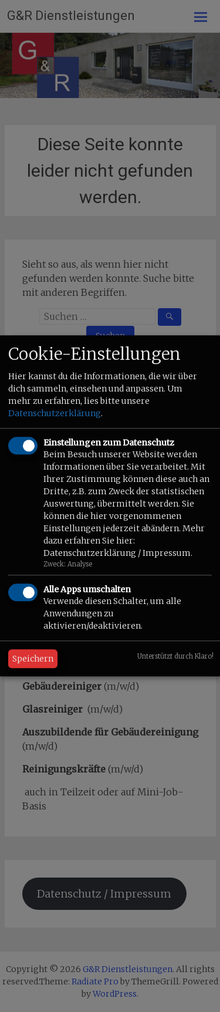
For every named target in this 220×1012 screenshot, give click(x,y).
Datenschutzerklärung (54, 413)
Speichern (32, 659)
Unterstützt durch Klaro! (175, 657)
